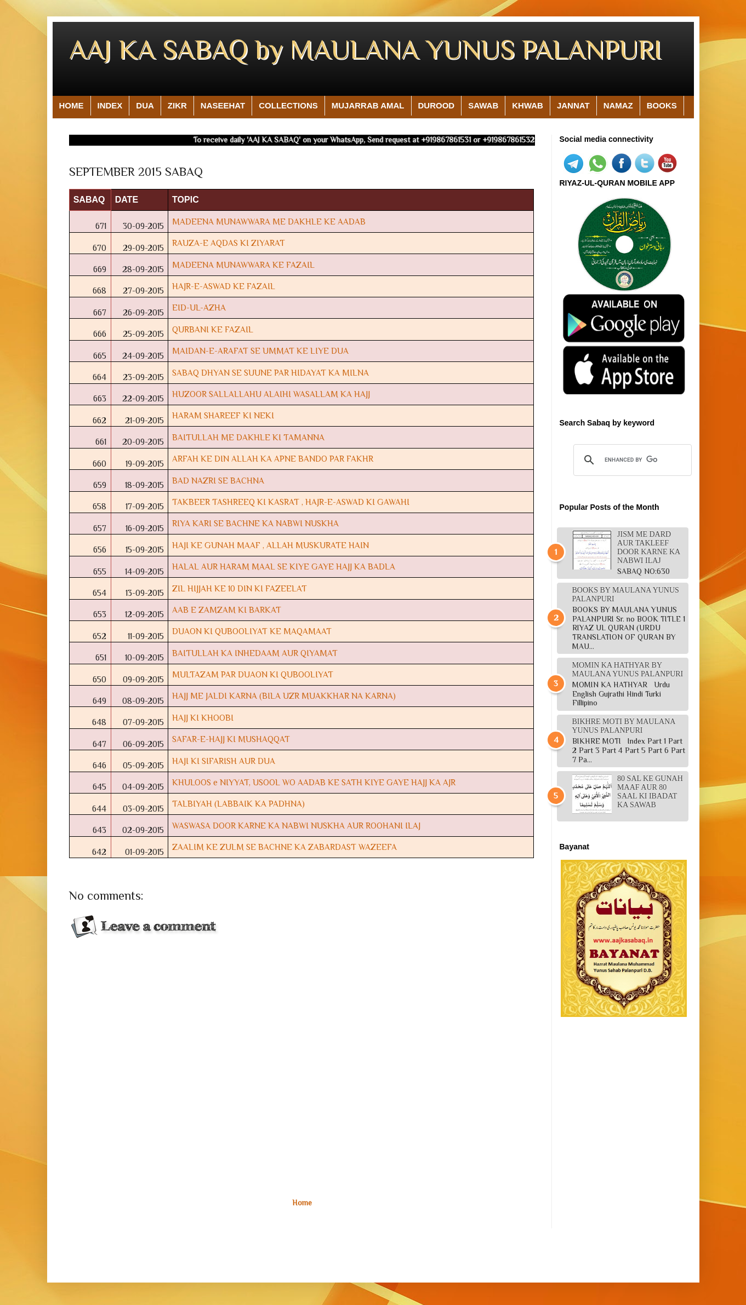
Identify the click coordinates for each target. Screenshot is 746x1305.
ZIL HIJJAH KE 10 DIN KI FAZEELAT (239, 588)
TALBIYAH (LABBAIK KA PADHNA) (238, 803)
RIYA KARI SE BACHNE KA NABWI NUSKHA (255, 523)
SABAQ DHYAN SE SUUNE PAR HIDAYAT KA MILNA (270, 372)
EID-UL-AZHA (199, 307)
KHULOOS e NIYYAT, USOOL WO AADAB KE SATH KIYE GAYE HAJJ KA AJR (313, 782)
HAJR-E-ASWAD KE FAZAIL (223, 286)
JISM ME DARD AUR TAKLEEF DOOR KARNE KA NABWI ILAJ (648, 547)
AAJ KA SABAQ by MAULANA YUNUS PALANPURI (365, 49)
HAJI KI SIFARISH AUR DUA (223, 761)
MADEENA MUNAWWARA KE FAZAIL (243, 264)
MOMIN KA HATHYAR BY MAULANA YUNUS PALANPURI (628, 669)
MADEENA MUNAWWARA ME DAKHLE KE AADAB (269, 221)
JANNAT (573, 105)
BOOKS (662, 105)
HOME (71, 105)
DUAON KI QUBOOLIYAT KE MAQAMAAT (252, 631)
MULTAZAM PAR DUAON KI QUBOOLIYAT (252, 674)
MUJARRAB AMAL (368, 105)
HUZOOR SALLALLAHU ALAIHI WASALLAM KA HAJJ (271, 394)
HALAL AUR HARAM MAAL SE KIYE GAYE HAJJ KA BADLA (283, 566)
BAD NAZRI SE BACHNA (218, 480)
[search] (631, 460)
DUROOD (436, 105)
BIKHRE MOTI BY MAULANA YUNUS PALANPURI (623, 725)
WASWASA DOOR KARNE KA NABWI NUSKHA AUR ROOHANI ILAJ (296, 825)
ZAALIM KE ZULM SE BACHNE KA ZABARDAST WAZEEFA (284, 847)
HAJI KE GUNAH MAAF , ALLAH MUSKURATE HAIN (270, 545)
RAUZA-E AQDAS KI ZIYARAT (228, 243)
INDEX (110, 105)
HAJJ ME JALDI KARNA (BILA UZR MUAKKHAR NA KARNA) (284, 695)
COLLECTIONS (288, 105)
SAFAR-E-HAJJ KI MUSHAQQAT (231, 739)
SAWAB (483, 105)
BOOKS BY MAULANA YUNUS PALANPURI (625, 594)
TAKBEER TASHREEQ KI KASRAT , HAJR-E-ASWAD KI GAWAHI (290, 502)
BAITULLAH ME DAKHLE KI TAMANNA (248, 437)
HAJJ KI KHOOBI (203, 717)
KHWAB (527, 105)
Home (302, 1202)
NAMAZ (618, 105)
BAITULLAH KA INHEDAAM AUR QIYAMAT (255, 653)
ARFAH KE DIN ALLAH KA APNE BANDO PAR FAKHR (272, 458)
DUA (145, 105)
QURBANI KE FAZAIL (212, 329)
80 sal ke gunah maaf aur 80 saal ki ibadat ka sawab (650, 791)
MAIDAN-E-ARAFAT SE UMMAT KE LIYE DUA (260, 350)
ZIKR (177, 105)
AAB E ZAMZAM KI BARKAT (226, 609)
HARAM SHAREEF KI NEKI (223, 415)
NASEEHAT (223, 105)
